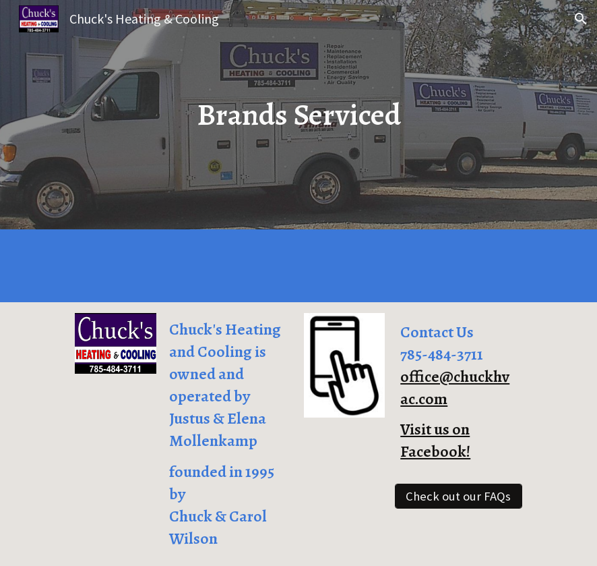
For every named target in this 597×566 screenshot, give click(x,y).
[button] (581, 19)
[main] (299, 114)
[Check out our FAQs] (458, 496)
